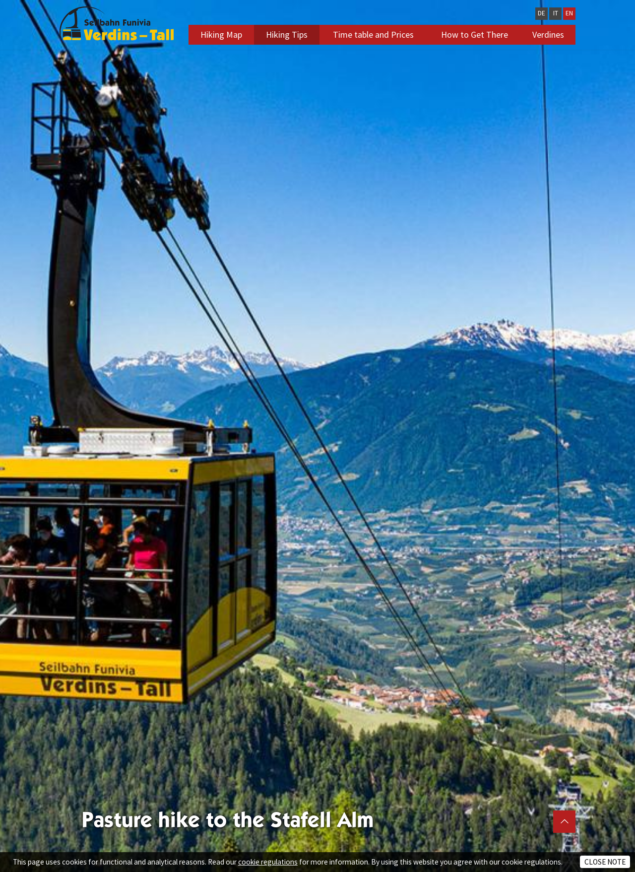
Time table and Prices (373, 34)
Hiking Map (221, 34)
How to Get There (474, 34)
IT (555, 13)
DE (541, 13)
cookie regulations (268, 862)
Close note (605, 862)
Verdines (548, 34)
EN (569, 13)
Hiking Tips (287, 34)
